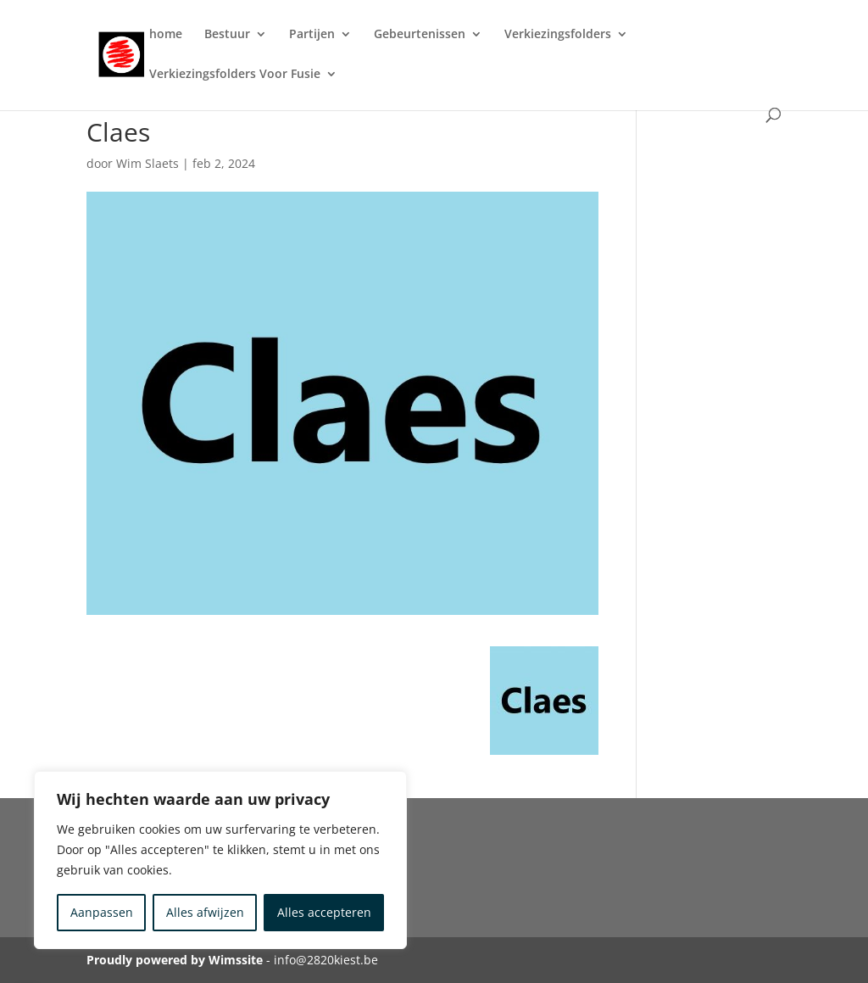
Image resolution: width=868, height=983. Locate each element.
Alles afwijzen (205, 912)
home (165, 35)
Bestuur (227, 35)
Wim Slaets (147, 163)
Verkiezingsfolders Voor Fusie (234, 74)
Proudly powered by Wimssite (174, 960)
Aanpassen (101, 912)
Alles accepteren (324, 912)
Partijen (312, 35)
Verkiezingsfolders (557, 35)
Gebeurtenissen (419, 35)
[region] (220, 860)
